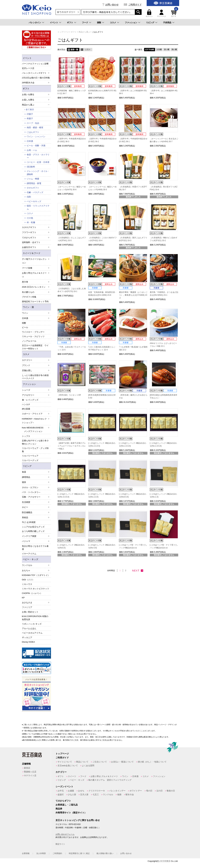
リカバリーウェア (30, 456)
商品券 (59, 808)
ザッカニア (27, 637)
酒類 (99, 22)
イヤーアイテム (29, 553)
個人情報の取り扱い (104, 853)
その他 (30, 218)
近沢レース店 (28, 68)
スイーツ (72, 776)
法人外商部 (41, 853)
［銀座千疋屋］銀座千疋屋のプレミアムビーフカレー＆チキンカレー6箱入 (71, 446)
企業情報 (26, 853)
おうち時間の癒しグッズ (33, 531)
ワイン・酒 (28, 307)
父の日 (159, 791)
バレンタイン (35, 22)
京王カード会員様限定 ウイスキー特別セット (35, 347)
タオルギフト (33, 188)
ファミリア (27, 607)
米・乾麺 (31, 222)
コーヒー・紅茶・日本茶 (38, 162)
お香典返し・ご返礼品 (67, 804)
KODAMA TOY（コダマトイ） (36, 575)
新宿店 (27, 768)
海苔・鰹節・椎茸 (35, 127)
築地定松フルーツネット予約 (35, 301)
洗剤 (29, 197)
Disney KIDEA (28, 642)
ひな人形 (72, 794)
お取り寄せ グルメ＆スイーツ (104, 776)
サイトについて (65, 762)
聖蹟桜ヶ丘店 (30, 772)
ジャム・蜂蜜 (33, 179)
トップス (26, 436)
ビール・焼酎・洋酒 (36, 145)
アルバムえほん (29, 628)
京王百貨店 (165, 861)
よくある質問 (88, 765)
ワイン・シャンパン (36, 136)
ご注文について (100, 762)
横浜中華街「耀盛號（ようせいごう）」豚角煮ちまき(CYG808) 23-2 (133, 295)
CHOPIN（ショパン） (32, 593)
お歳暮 (71, 791)
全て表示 (30, 109)
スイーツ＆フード (31, 253)
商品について (82, 762)
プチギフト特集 (29, 297)
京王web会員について (68, 765)
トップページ (62, 753)
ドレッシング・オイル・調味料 (38, 173)
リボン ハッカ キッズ (32, 624)
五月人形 (84, 794)
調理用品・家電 (34, 183)
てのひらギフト (63, 800)
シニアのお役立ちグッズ (33, 527)
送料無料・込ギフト (31, 242)
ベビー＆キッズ (34, 201)
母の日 (149, 791)
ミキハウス (27, 584)
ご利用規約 (57, 853)
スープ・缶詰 (33, 123)
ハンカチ (26, 404)
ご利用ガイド (135, 4)
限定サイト (60, 844)
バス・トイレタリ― (31, 492)
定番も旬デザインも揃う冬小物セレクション (35, 442)
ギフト (70, 22)
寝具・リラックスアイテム (38, 207)
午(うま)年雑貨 (29, 522)
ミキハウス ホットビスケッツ (35, 588)
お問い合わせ (112, 4)
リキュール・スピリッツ (33, 336)
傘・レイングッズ (30, 400)
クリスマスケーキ (97, 791)
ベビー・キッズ (30, 559)
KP (23, 597)
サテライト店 (30, 775)
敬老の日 (171, 791)
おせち (81, 791)
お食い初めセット (30, 612)
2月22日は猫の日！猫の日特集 (36, 78)
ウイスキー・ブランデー (33, 332)
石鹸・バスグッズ (35, 192)
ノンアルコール (29, 341)
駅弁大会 (130, 794)
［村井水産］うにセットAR (69, 395)
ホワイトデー (136, 791)
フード (85, 22)
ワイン (125, 776)
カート (174, 13)
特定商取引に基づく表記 (79, 853)
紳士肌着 (26, 409)
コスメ (113, 22)
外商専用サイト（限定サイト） (71, 812)
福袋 (119, 794)
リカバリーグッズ (30, 460)
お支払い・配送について (122, 762)
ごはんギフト (33, 132)
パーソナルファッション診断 (35, 63)
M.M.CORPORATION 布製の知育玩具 (35, 618)
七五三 (96, 794)
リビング (150, 22)
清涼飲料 (31, 167)
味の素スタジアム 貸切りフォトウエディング (109, 780)
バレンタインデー (117, 791)
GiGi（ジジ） (28, 579)
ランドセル (108, 794)
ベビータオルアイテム (32, 633)
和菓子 (30, 118)
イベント (54, 22)
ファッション (131, 22)
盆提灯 (61, 794)
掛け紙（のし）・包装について (152, 762)
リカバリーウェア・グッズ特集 (35, 450)
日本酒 (30, 141)
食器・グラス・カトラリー (38, 156)
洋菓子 (30, 114)
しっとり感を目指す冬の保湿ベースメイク (35, 377)
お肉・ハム (32, 150)
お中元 (61, 791)
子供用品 (167, 22)
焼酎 (24, 323)
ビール (25, 327)
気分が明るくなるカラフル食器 (35, 547)
